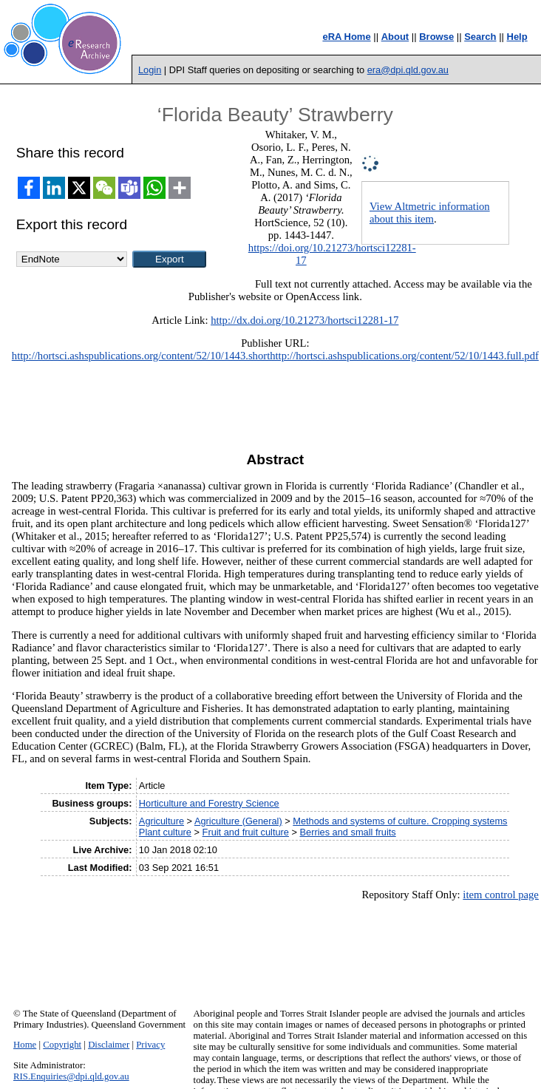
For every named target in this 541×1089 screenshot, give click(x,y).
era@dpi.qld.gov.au (408, 69)
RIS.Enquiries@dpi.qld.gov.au (71, 1076)
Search (480, 36)
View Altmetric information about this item (430, 212)
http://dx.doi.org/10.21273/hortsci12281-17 (304, 320)
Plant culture (165, 832)
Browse (436, 36)
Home (24, 1044)
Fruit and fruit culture (246, 832)
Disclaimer (108, 1044)
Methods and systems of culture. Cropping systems (400, 821)
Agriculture (161, 821)
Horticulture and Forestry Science (209, 803)
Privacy (150, 1044)
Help (517, 36)
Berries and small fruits (348, 832)
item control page (501, 894)
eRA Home (346, 36)
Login (149, 69)
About (395, 36)
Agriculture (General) (238, 821)
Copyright (62, 1044)
